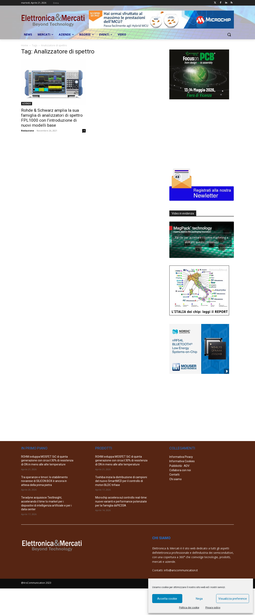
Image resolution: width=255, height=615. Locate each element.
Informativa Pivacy (181, 456)
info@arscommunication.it (181, 570)
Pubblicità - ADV (179, 465)
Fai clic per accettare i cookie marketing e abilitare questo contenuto (201, 240)
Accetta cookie (167, 598)
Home (24, 45)
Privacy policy (212, 607)
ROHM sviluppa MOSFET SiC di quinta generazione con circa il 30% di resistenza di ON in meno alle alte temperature (47, 460)
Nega (199, 598)
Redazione (27, 130)
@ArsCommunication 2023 (36, 582)
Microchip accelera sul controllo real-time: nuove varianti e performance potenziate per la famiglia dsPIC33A (121, 501)
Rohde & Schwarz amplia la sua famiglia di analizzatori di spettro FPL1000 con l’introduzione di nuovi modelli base (52, 118)
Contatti (174, 474)
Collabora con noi (180, 470)
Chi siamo (175, 479)
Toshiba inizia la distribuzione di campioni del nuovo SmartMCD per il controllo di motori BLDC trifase (121, 481)
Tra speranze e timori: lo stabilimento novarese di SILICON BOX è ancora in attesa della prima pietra (44, 481)
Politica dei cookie (189, 607)
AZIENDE (26, 103)
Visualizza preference (232, 598)
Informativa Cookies (182, 461)
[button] (229, 34)
